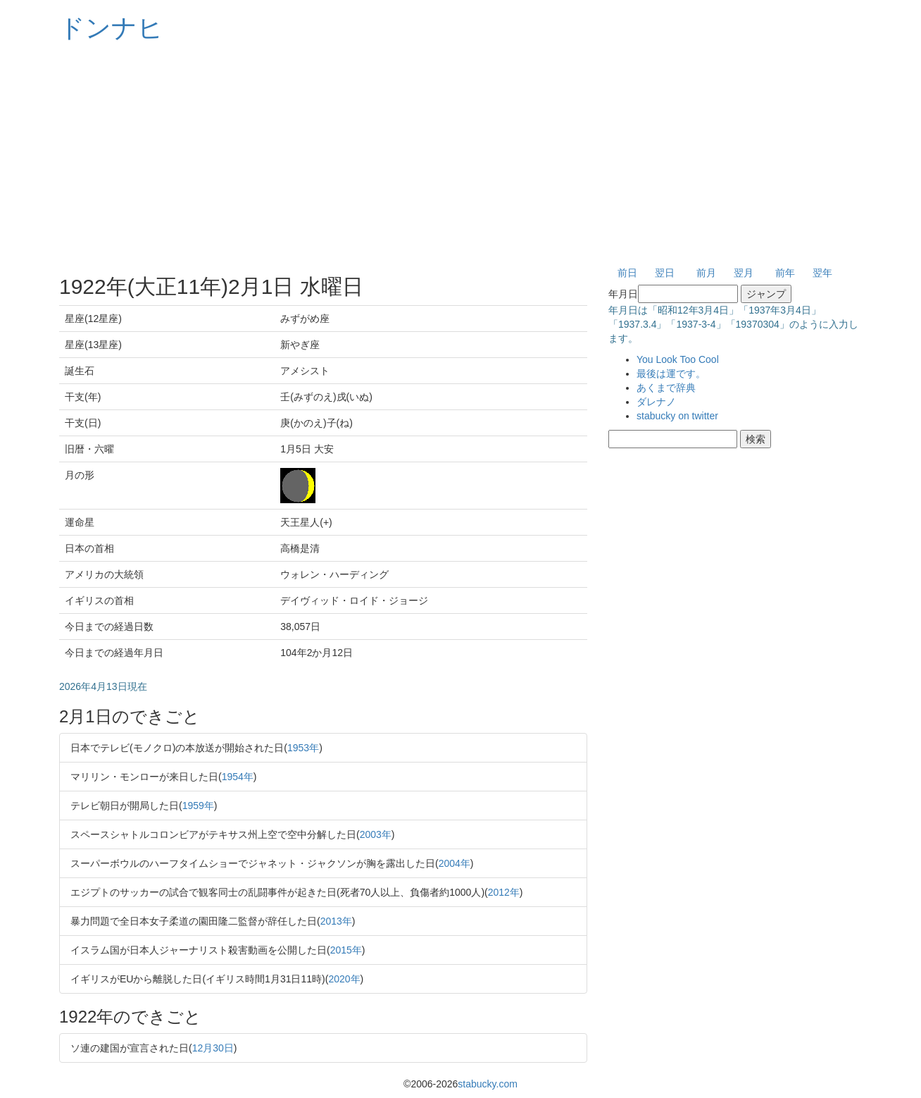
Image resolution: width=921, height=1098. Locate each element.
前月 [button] (706, 272)
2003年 (375, 834)
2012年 (504, 892)
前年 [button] (785, 272)
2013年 (336, 921)
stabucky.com (488, 1084)
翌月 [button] (743, 272)
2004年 (454, 863)
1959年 (198, 805)
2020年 (344, 979)
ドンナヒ (111, 27)
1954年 (237, 776)
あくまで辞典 (666, 387)
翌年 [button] (822, 272)
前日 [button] (627, 272)
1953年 (303, 747)
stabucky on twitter (677, 415)
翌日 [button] (665, 272)
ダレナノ (656, 401)
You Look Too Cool (678, 359)
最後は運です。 (671, 373)
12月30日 (213, 1048)
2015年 (346, 950)
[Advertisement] (460, 155)
